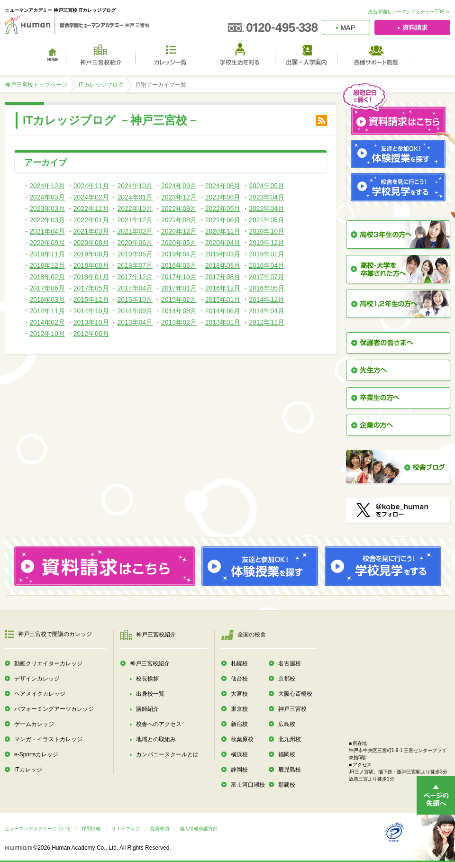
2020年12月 (179, 231)
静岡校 (239, 769)
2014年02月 (47, 322)
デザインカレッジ (37, 678)
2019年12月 (266, 242)
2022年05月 (223, 208)
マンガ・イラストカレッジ (48, 739)
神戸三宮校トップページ (36, 85)
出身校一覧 (150, 693)
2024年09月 (179, 186)
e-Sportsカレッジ (36, 754)
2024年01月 (135, 197)
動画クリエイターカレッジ (48, 663)
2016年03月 (47, 299)
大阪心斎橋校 (295, 693)
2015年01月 (223, 299)
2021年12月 (135, 220)
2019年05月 (135, 254)
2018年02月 (47, 277)
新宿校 (239, 724)
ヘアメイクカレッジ (39, 693)
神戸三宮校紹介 (150, 663)
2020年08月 (91, 242)
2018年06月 (179, 265)
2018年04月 (266, 265)
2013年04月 (135, 322)
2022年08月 (179, 208)
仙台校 (239, 678)
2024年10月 (135, 186)
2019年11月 (47, 254)
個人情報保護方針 (199, 828)
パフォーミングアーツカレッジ (54, 709)
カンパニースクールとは (167, 754)
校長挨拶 (147, 678)
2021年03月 (91, 231)
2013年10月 (91, 322)
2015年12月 (91, 299)
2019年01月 (266, 254)
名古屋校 (289, 663)
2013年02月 (179, 322)
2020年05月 (179, 242)
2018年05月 (223, 265)
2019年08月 (91, 254)
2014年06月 (223, 311)
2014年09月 (135, 311)
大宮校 (239, 693)
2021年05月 (266, 220)
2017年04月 (135, 288)
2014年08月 (179, 311)
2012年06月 (91, 333)
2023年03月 (47, 208)
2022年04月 (266, 208)
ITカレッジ (28, 769)
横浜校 (239, 754)
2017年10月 (179, 277)
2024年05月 (266, 186)
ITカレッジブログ (101, 85)
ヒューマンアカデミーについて (38, 828)
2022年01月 (91, 220)
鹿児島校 (289, 769)
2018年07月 (135, 265)
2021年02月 (135, 231)
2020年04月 (223, 242)
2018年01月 (91, 277)
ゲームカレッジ (34, 724)
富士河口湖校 (248, 784)
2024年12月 (47, 186)
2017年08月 (223, 277)
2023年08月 (223, 197)
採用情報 (91, 828)
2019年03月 (223, 254)
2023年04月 (266, 197)
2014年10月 (91, 311)
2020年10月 (266, 231)
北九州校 (289, 739)
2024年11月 (91, 186)
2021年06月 (223, 220)
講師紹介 (147, 709)
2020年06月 (135, 242)
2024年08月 (223, 186)
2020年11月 (223, 231)
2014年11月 (47, 311)
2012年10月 (47, 333)
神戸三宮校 (292, 709)
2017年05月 (91, 288)
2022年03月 (47, 220)
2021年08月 (179, 220)
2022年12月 (91, 208)
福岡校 (286, 754)
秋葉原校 (242, 739)
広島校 (286, 724)
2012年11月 (266, 322)
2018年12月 (47, 265)
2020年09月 (47, 242)
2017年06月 (47, 288)
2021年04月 (47, 231)
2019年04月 (179, 254)
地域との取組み (156, 739)
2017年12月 (135, 277)
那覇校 (286, 784)
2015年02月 (179, 299)
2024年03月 (47, 197)
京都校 (286, 678)
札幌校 (239, 663)
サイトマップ (125, 828)
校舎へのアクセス (159, 724)
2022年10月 (135, 208)
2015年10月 (135, 299)
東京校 (239, 709)
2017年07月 (266, 277)
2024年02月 (91, 197)
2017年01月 (179, 288)
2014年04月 (266, 311)
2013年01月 (223, 322)
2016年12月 (223, 288)
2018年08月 (91, 265)
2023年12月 (179, 197)
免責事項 (159, 828)
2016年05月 (266, 288)
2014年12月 (266, 299)
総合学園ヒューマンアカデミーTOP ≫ (409, 11)
